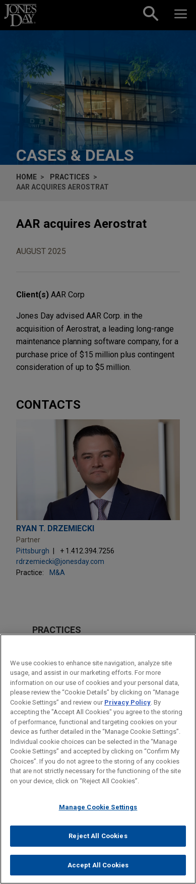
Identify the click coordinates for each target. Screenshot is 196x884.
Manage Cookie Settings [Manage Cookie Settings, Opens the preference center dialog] (98, 814)
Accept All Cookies (98, 871)
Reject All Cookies (98, 843)
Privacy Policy (127, 709)
